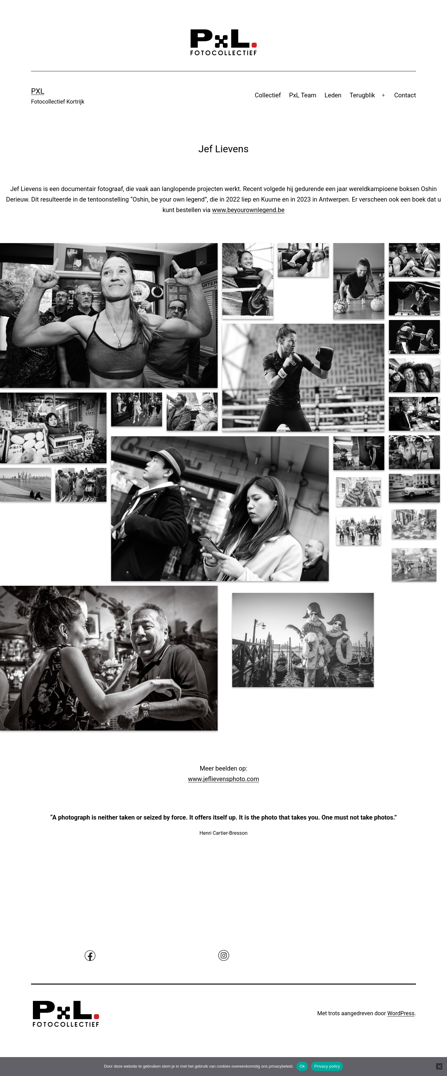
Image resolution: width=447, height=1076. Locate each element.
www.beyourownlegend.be (248, 210)
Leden (333, 95)
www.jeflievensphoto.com (223, 779)
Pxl (37, 91)
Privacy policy (327, 1066)
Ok (302, 1066)
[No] (439, 1066)
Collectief (268, 95)
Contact (405, 95)
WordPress (400, 1013)
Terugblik (362, 95)
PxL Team (302, 95)
